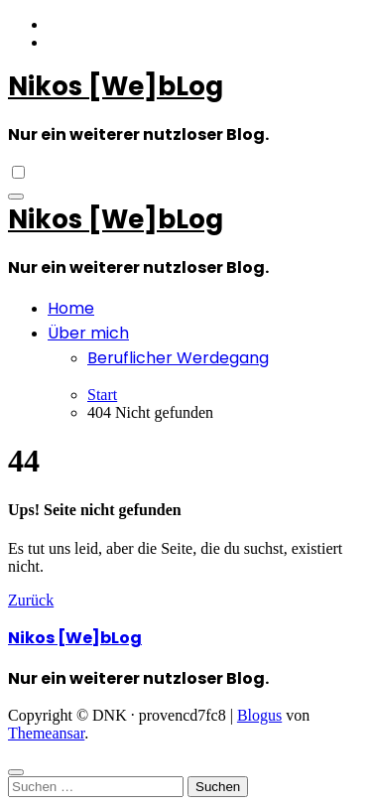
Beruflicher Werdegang (178, 357)
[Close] (16, 772)
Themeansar (46, 733)
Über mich (88, 333)
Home (71, 308)
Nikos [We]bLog (115, 86)
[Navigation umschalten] (16, 197)
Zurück (31, 600)
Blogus (259, 715)
